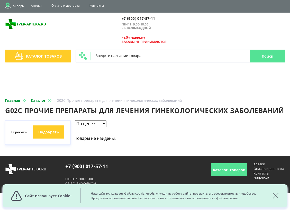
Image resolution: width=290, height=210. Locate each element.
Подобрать (48, 132)
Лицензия (261, 178)
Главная (16, 100)
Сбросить (18, 132)
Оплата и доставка (65, 5)
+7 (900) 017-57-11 (138, 18)
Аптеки (36, 5)
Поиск (267, 56)
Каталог (38, 56)
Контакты (96, 5)
